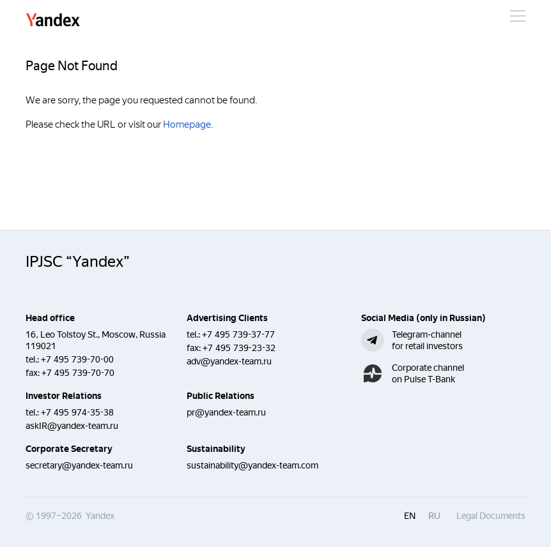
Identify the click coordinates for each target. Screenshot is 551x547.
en (409, 516)
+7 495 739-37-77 (238, 334)
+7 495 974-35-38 (77, 412)
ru (434, 516)
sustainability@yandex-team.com (252, 465)
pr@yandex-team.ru (226, 412)
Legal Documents (490, 516)
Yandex (53, 21)
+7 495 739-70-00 (77, 359)
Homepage (187, 124)
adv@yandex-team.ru (229, 361)
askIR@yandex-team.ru (72, 426)
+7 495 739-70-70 (78, 373)
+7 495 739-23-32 (239, 348)
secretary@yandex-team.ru (79, 465)
